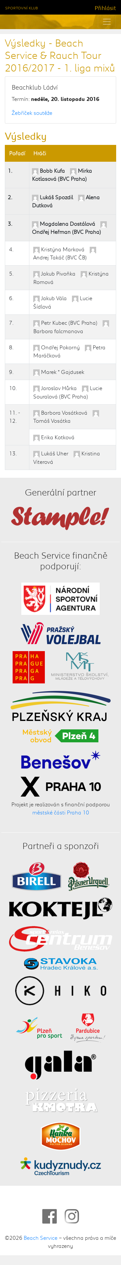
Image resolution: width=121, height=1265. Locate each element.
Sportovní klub (21, 7)
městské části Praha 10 (60, 812)
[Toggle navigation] (107, 21)
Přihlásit (105, 8)
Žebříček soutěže (32, 112)
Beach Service (40, 1237)
